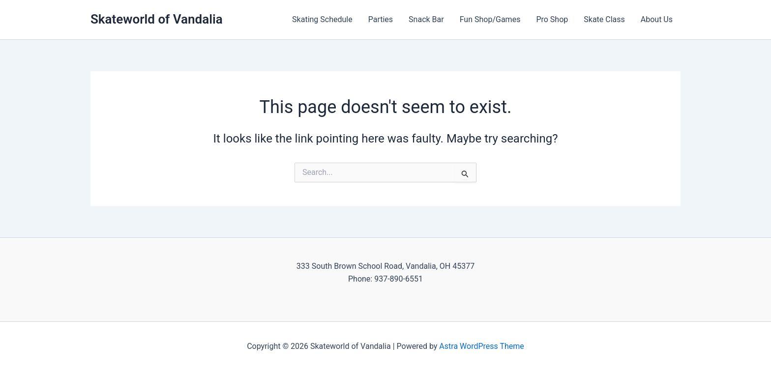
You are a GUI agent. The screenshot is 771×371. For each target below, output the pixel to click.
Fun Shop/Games (490, 19)
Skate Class (604, 19)
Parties (380, 19)
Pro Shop (552, 19)
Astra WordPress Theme (481, 346)
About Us (657, 19)
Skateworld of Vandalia (156, 19)
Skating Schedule (322, 19)
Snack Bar (426, 19)
